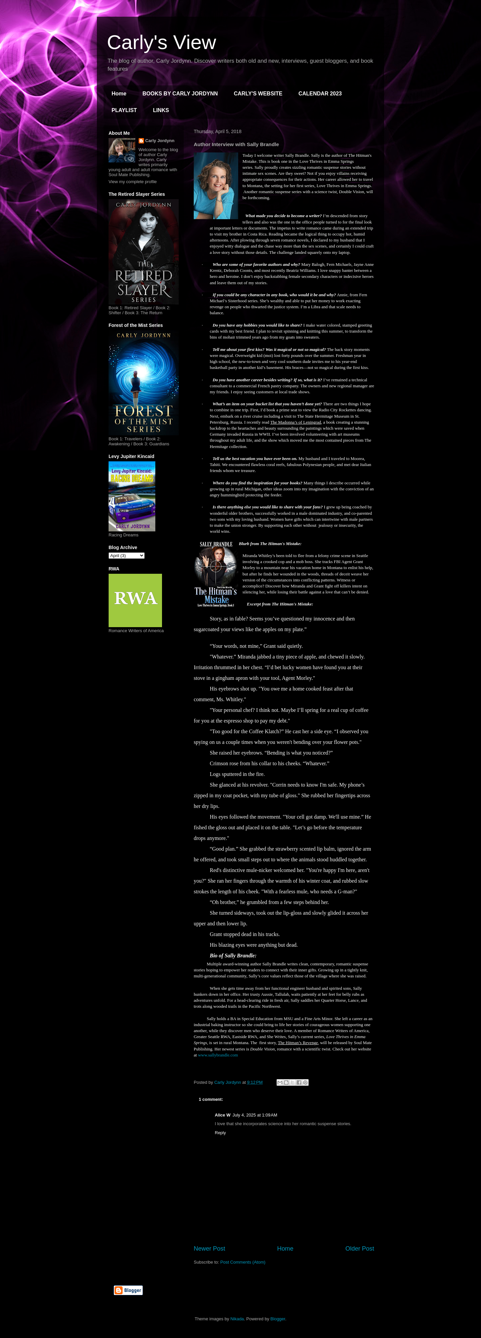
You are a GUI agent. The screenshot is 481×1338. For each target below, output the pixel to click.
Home (119, 93)
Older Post (359, 1248)
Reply (220, 1132)
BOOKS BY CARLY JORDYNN (180, 93)
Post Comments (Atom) (243, 1262)
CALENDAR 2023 (320, 93)
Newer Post (209, 1248)
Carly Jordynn (159, 140)
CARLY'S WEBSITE (258, 93)
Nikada (237, 1318)
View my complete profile (133, 181)
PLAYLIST (124, 110)
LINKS (161, 110)
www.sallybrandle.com (218, 1054)
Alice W (222, 1115)
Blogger (278, 1318)
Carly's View (161, 42)
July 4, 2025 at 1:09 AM (254, 1115)
